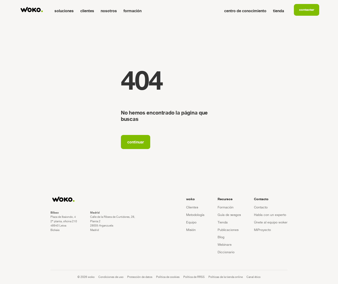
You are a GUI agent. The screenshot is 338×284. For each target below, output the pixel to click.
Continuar (135, 142)
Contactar (306, 10)
